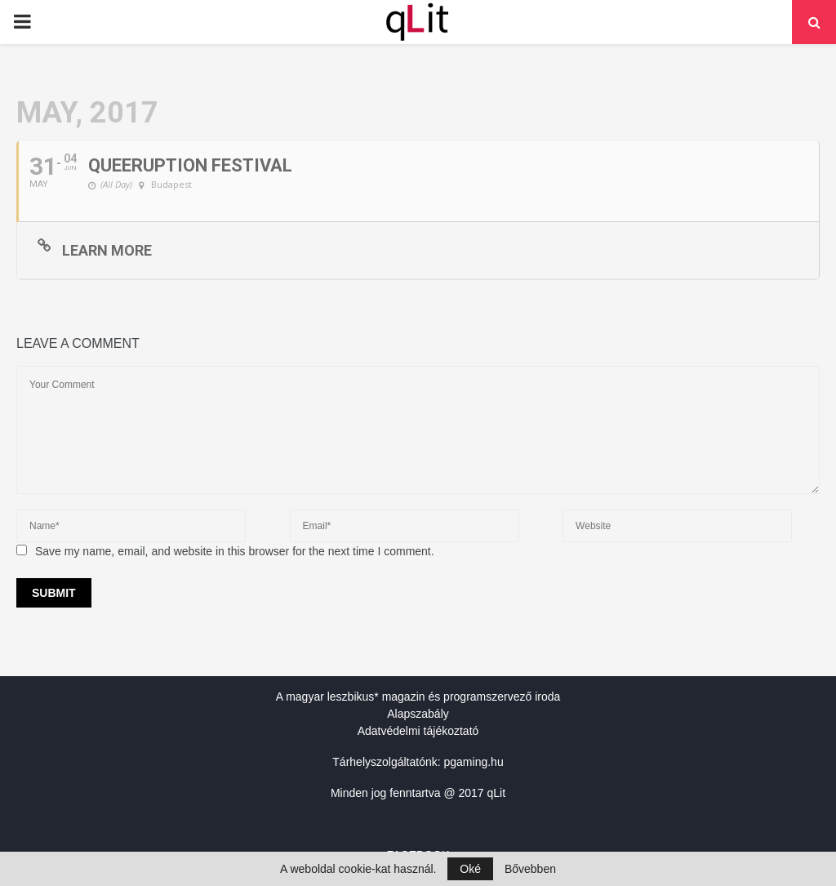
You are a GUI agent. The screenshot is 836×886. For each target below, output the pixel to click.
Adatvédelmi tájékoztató (418, 730)
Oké (470, 868)
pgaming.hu (474, 761)
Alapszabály (418, 713)
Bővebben (530, 869)
